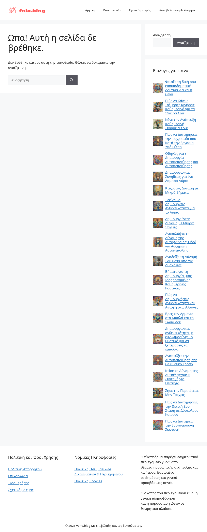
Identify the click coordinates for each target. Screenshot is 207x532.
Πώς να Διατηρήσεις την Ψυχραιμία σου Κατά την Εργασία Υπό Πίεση (181, 140)
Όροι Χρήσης (18, 482)
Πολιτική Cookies (88, 481)
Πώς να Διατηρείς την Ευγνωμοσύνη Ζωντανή (179, 425)
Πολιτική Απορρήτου (25, 469)
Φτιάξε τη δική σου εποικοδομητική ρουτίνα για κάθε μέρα (180, 88)
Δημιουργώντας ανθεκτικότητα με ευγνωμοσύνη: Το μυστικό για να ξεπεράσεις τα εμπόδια (179, 339)
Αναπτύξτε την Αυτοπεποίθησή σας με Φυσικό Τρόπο (181, 360)
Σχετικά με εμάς (140, 10)
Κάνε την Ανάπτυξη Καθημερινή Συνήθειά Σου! (180, 124)
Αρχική (90, 10)
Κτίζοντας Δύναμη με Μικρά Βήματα (181, 190)
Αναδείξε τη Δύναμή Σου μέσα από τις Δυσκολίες (181, 261)
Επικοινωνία (112, 10)
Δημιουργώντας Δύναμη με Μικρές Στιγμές (179, 223)
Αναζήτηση (162, 35)
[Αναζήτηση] (72, 80)
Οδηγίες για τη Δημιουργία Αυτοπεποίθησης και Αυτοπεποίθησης (181, 160)
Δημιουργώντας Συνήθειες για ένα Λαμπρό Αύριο (179, 176)
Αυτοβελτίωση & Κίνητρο (177, 10)
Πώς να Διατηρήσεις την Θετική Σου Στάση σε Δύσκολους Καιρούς (181, 408)
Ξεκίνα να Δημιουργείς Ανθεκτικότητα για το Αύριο (180, 206)
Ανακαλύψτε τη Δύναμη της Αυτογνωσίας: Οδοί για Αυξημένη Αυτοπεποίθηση (180, 242)
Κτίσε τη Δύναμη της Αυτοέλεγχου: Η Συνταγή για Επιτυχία (181, 377)
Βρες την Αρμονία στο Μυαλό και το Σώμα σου (179, 318)
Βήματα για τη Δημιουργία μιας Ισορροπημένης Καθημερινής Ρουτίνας (178, 280)
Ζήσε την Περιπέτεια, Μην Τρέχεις (181, 393)
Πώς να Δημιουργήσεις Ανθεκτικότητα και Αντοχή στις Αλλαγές (181, 301)
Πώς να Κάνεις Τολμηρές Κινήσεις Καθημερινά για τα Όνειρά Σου (180, 107)
